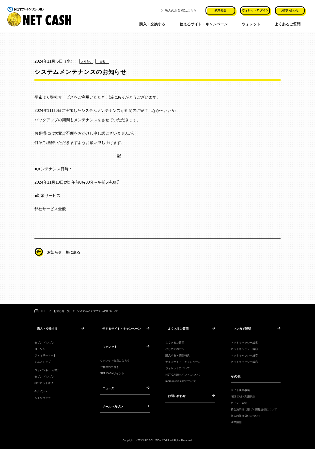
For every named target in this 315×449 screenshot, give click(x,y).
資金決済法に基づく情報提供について (254, 408)
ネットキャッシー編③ (244, 354)
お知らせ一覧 (62, 311)
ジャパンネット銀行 (46, 369)
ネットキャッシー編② (244, 348)
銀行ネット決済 (43, 382)
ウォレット (253, 23)
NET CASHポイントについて (183, 374)
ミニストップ (42, 361)
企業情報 (236, 421)
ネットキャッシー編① (244, 341)
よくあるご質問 (290, 23)
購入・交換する (151, 23)
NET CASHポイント (112, 372)
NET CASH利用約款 (243, 395)
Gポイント (40, 390)
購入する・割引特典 (177, 354)
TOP (43, 311)
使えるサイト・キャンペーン (204, 23)
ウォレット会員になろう (115, 359)
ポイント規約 (239, 402)
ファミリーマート (45, 354)
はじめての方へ (174, 348)
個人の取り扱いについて (246, 415)
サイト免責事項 (240, 389)
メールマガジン (111, 404)
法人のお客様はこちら (181, 10)
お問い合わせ (175, 395)
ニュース (106, 387)
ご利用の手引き (109, 365)
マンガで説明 (240, 328)
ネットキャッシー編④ (244, 361)
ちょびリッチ (42, 397)
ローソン (39, 348)
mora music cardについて (180, 380)
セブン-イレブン (44, 341)
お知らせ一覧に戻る (67, 252)
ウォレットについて (177, 367)
